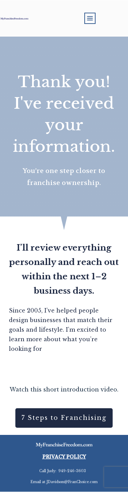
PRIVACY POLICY (64, 456)
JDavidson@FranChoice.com (72, 482)
